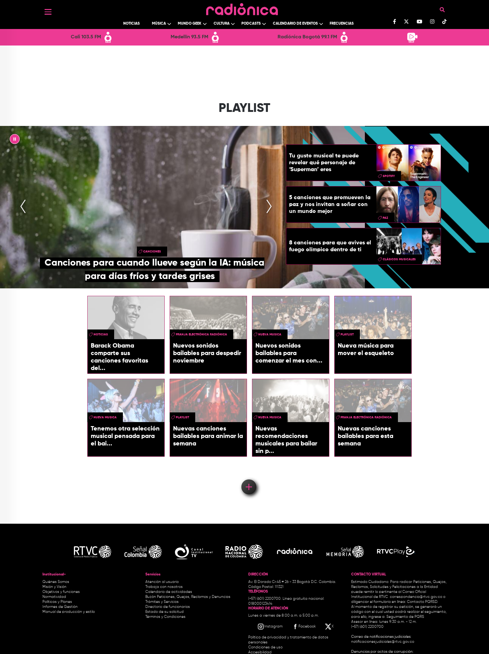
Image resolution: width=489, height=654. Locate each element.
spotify (389, 176)
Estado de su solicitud (164, 612)
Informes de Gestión (60, 607)
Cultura (222, 24)
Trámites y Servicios (162, 602)
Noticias (131, 24)
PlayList (347, 334)
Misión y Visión (54, 587)
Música (159, 24)
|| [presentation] (14, 140)
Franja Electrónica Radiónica (201, 334)
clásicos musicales (399, 259)
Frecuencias (342, 24)
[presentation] (23, 207)
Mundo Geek (189, 24)
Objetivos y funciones (61, 592)
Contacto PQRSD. (422, 602)
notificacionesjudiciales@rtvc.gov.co (382, 642)
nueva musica (269, 334)
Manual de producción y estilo (68, 612)
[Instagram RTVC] (270, 626)
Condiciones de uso (265, 647)
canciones (152, 251)
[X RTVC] (330, 626)
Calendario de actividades (168, 592)
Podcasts (251, 24)
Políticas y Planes (57, 602)
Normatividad (54, 597)
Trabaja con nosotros (164, 587)
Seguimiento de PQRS (405, 617)
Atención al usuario (162, 582)
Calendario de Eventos (295, 24)
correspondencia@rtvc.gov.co (416, 597)
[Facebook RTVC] (304, 626)
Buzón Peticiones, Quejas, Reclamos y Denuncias (187, 597)
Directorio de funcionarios (167, 607)
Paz (385, 217)
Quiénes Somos (55, 582)
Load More (248, 477)
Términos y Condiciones (165, 617)
